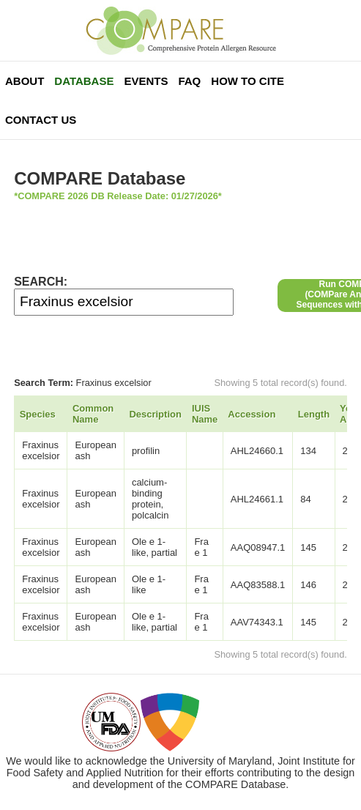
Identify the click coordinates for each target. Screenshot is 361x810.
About (24, 81)
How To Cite (247, 81)
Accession (251, 414)
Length (314, 414)
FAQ (189, 81)
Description (155, 414)
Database (83, 81)
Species (38, 414)
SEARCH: (40, 281)
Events (146, 81)
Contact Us (40, 120)
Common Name (92, 414)
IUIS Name (204, 414)
